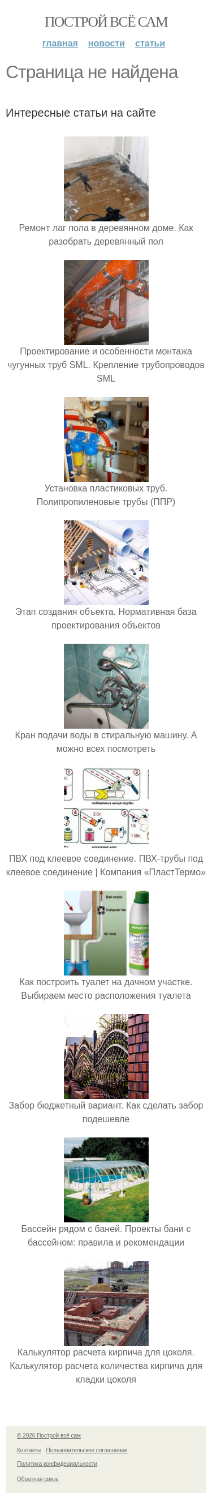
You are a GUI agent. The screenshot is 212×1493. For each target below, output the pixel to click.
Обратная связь (38, 1479)
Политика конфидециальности (57, 1464)
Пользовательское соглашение (87, 1450)
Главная (60, 43)
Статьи (150, 43)
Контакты (29, 1450)
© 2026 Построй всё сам (49, 1435)
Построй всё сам (106, 22)
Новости (106, 43)
